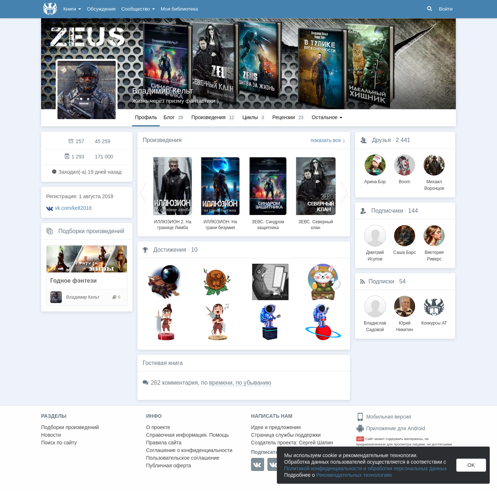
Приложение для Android (390, 428)
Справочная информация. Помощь (187, 435)
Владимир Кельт (162, 90)
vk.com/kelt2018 (73, 208)
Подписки (381, 281)
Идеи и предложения (276, 427)
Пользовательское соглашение (183, 458)
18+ (360, 439)
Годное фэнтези (73, 281)
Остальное (327, 117)
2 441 (403, 140)
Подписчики (387, 211)
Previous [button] (143, 192)
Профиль (146, 117)
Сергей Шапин (316, 442)
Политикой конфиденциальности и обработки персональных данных (365, 468)
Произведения (162, 140)
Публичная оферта (168, 465)
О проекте (158, 427)
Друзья (381, 140)
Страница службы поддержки (286, 435)
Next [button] (344, 192)
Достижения (169, 250)
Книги (72, 9)
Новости (51, 435)
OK (471, 465)
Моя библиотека (179, 9)
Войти (446, 9)
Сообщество (138, 9)
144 (413, 211)
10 (194, 250)
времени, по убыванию (240, 383)
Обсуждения (101, 9)
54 (402, 281)
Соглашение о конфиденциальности (189, 450)
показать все (326, 140)
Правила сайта (164, 442)
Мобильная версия (383, 417)
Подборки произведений (91, 231)
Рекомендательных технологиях (354, 475)
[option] (172, 192)
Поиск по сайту (59, 442)
